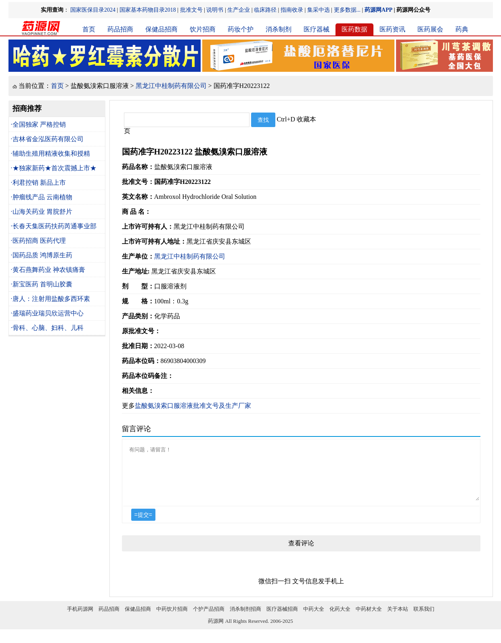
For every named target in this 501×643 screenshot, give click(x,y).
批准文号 (191, 10)
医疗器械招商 (282, 619)
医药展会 (430, 29)
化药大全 (339, 619)
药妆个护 (241, 29)
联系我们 (423, 619)
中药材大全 (369, 619)
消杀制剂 (278, 29)
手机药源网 (80, 619)
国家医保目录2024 (92, 10)
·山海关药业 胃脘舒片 (41, 211)
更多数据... (347, 10)
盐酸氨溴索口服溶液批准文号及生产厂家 (193, 405)
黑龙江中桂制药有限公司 (171, 85)
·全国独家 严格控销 (38, 124)
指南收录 (292, 10)
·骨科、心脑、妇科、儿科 (47, 327)
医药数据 (354, 29)
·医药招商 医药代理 (38, 240)
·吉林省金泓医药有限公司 (47, 139)
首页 (88, 29)
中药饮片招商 (172, 619)
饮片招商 (203, 29)
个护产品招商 (208, 619)
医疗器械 (316, 29)
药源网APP (378, 10)
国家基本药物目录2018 (147, 10)
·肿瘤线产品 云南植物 (41, 197)
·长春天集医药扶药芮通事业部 (53, 226)
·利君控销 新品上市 (38, 182)
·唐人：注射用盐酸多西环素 (50, 298)
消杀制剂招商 (245, 619)
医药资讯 (392, 29)
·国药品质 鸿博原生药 (41, 255)
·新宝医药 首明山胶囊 (41, 284)
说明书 (214, 10)
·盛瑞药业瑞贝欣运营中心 (47, 313)
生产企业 (238, 10)
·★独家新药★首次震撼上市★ (53, 168)
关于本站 (397, 619)
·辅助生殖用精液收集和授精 (50, 153)
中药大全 (313, 619)
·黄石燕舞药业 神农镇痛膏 (48, 269)
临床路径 (265, 10)
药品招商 (120, 29)
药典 (461, 29)
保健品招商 (161, 29)
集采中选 (318, 10)
